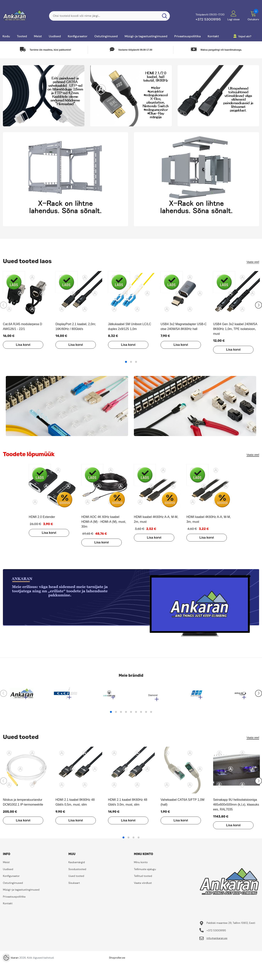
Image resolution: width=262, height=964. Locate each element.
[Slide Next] (258, 305)
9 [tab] (151, 714)
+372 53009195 (208, 19)
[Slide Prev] (3, 305)
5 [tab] (131, 714)
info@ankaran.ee (217, 940)
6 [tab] (136, 714)
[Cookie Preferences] (6, 957)
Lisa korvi (21, 344)
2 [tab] (131, 362)
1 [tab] (126, 362)
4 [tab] (126, 714)
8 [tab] (146, 714)
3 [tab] (136, 362)
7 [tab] (141, 714)
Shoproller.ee (117, 959)
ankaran (14, 959)
